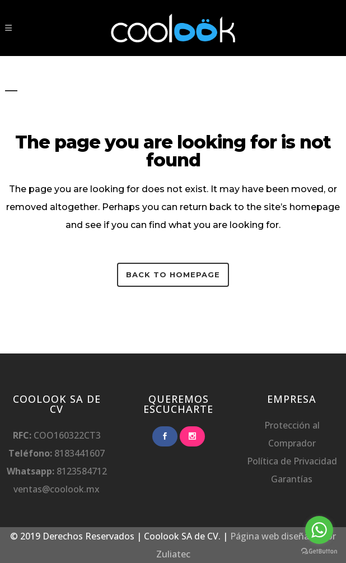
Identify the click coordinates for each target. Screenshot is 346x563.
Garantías (291, 479)
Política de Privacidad (292, 461)
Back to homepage (173, 274)
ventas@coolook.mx (56, 489)
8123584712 (80, 471)
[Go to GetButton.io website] (319, 551)
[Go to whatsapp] (319, 530)
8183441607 (79, 453)
